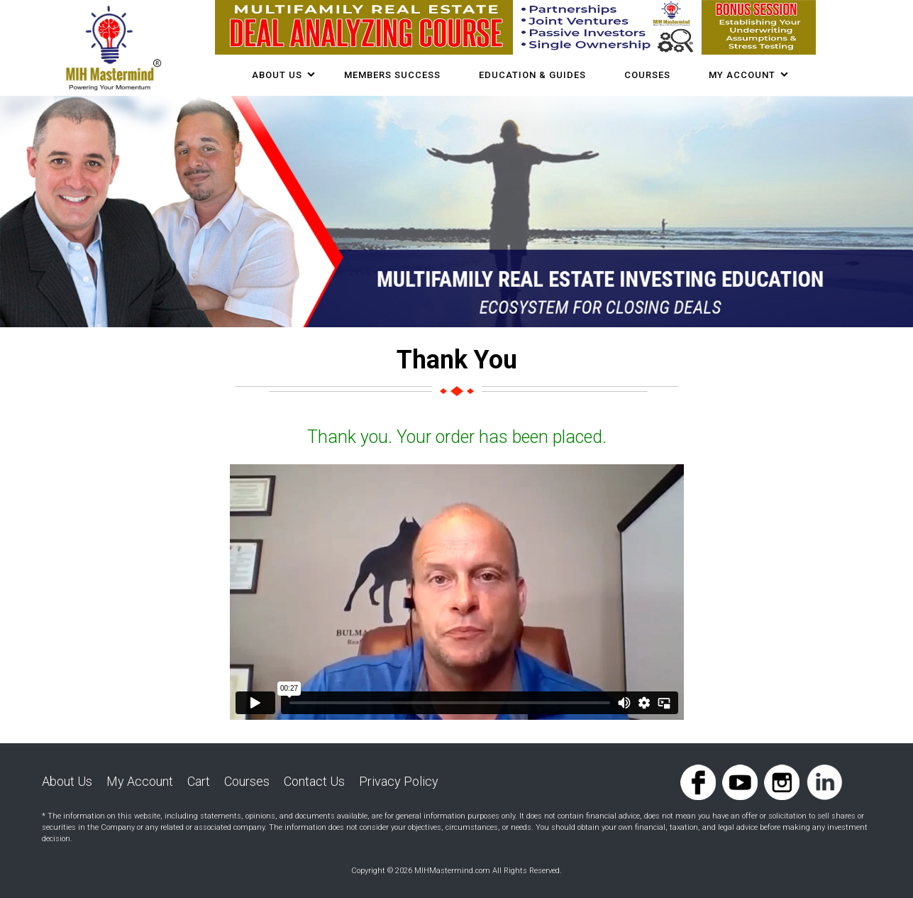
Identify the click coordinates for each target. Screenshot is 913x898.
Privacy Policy (398, 781)
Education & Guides (532, 75)
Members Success (392, 75)
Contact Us (314, 781)
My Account (742, 75)
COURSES (647, 75)
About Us (277, 75)
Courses (247, 781)
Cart (198, 781)
